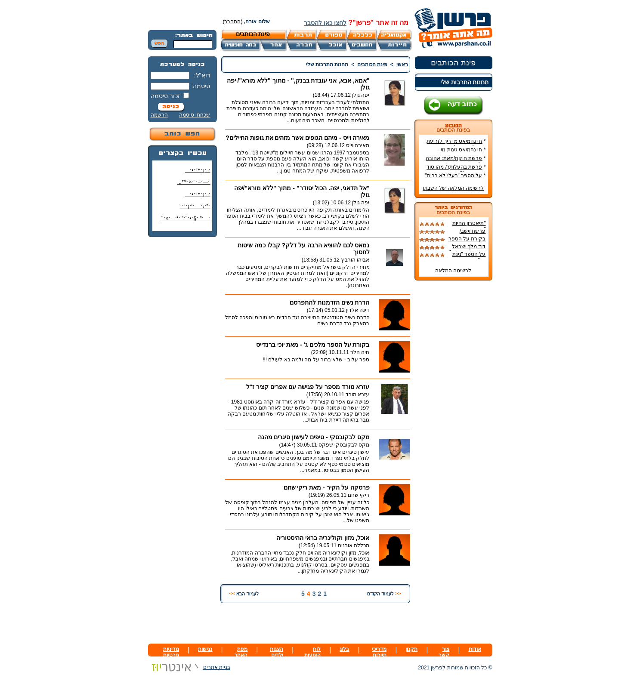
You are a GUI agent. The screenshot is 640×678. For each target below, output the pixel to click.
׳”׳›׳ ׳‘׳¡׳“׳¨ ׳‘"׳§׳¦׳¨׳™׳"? (193, 209)
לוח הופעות (312, 652)
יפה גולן (360, 95)
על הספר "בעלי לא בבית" (453, 176)
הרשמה (159, 115)
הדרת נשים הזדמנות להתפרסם (330, 302)
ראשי (402, 65)
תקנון (411, 649)
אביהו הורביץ (355, 260)
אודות (475, 649)
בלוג (344, 649)
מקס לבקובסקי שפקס (344, 445)
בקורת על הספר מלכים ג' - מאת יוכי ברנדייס (312, 344)
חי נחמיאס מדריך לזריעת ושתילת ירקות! (456, 144)
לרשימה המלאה (453, 271)
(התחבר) (233, 21)
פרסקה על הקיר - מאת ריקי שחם (327, 487)
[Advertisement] (182, 372)
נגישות (205, 649)
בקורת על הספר (467, 239)
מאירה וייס (357, 145)
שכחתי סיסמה (194, 115)
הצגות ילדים (276, 652)
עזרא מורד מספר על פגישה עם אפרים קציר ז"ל (308, 386)
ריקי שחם (358, 495)
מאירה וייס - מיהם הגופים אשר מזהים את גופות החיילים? (297, 137)
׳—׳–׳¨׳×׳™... (193, 182)
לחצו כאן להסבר (325, 22)
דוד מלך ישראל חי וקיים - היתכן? (467, 249)
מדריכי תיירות (379, 652)
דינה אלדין (357, 310)
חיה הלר (359, 352)
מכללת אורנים (353, 545)
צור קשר (444, 652)
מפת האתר (240, 652)
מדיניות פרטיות (171, 652)
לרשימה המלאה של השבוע (453, 188)
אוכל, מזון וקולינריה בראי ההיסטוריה (322, 537)
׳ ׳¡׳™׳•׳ (197, 170)
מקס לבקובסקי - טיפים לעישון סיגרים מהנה (314, 437)
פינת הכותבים (453, 63)
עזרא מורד (357, 394)
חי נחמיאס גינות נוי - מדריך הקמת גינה (461, 153)
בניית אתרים (189, 667)
